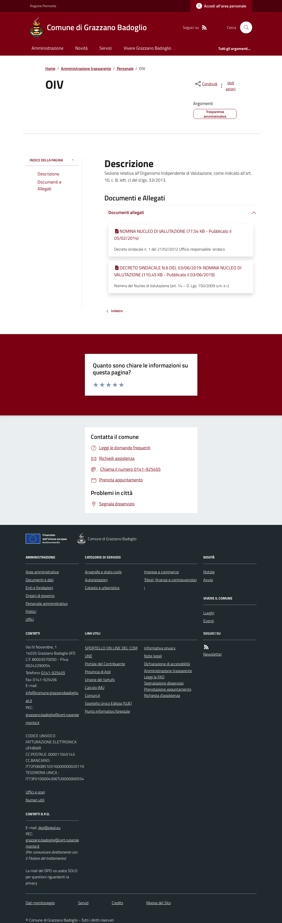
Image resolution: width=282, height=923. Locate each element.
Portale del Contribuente (105, 664)
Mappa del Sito (158, 903)
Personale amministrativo (47, 603)
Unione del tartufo (100, 680)
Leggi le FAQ (154, 677)
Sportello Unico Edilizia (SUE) (108, 703)
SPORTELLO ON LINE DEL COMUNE (111, 652)
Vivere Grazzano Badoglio (147, 48)
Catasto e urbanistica (102, 588)
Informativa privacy (160, 648)
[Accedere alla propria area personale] (221, 6)
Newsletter (212, 654)
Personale (125, 68)
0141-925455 (53, 673)
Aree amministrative (42, 572)
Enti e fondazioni (39, 588)
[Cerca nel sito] (244, 27)
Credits (117, 903)
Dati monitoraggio (40, 903)
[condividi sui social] (205, 84)
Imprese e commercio (161, 572)
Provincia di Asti (98, 672)
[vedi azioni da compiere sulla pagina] (228, 86)
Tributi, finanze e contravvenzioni (170, 584)
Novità (81, 48)
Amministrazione (47, 48)
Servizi (105, 48)
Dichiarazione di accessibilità (167, 664)
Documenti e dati (40, 580)
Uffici (30, 619)
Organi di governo (40, 596)
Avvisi (208, 580)
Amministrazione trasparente (86, 68)
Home (50, 68)
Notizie (209, 572)
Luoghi (208, 613)
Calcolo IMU (94, 687)
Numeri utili (35, 800)
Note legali (153, 656)
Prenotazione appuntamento (167, 689)
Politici (31, 611)
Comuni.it (92, 695)
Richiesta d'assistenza (162, 695)
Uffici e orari (35, 792)
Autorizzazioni (96, 580)
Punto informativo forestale (107, 711)
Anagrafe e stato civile (103, 572)
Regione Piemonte (43, 5)
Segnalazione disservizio (164, 683)
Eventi (208, 621)
